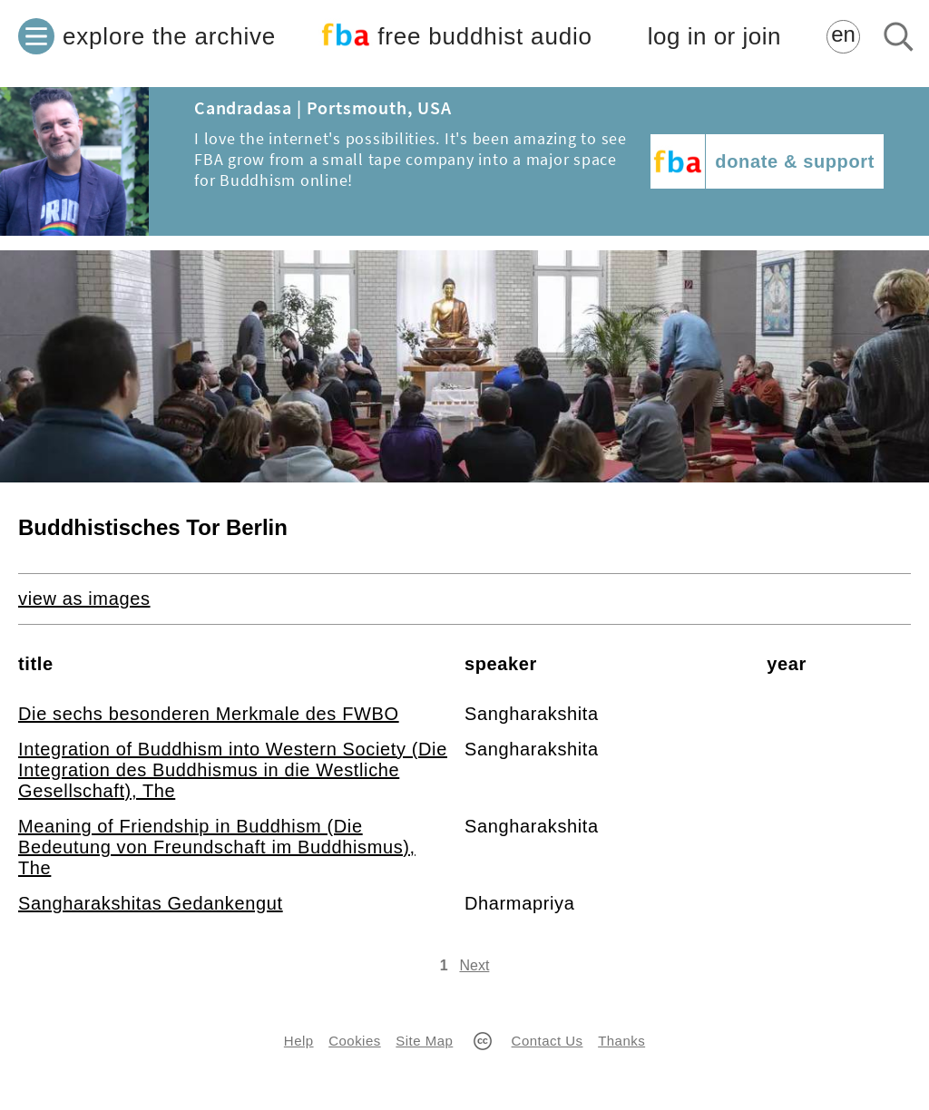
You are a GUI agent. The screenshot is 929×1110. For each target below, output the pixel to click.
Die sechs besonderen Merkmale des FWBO (208, 714)
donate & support (795, 161)
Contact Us (547, 1040)
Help (299, 1040)
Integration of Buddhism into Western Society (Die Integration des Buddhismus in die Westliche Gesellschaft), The (232, 770)
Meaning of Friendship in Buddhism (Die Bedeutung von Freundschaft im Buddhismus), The (217, 847)
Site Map (424, 1040)
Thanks (621, 1040)
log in (714, 37)
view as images (84, 599)
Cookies (354, 1040)
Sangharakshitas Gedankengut (150, 903)
